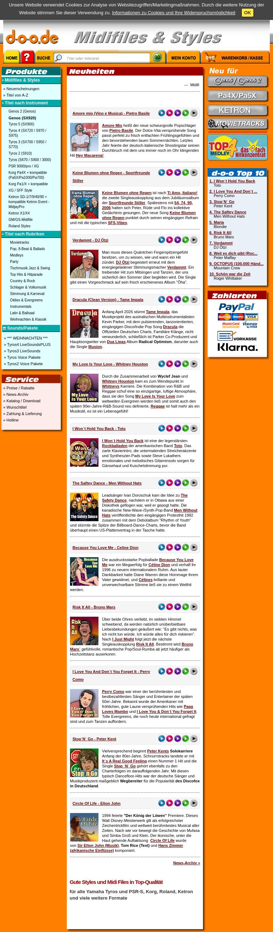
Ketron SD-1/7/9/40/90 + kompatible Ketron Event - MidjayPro (29, 202)
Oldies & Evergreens (26, 300)
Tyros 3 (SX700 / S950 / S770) (27, 144)
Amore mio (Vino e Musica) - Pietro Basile (111, 113)
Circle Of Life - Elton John (97, 803)
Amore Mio (112, 125)
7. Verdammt (220, 243)
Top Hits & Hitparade (26, 274)
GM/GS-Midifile (21, 220)
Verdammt (176, 267)
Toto (178, 446)
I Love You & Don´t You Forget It (166, 711)
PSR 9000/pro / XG (24, 166)
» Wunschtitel (14, 407)
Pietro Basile (121, 130)
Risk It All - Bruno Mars (94, 607)
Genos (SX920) (22, 118)
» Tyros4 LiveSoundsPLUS (26, 344)
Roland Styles (20, 226)
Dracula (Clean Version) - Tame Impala (108, 299)
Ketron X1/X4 (19, 213)
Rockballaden (115, 446)
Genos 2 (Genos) (22, 111)
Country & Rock (22, 281)
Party (14, 262)
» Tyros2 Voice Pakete (23, 364)
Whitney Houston (118, 381)
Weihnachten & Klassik (28, 319)
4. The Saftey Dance (227, 212)
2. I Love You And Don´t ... (233, 191)
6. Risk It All (220, 233)
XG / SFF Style (20, 190)
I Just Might (123, 639)
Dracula (170, 327)
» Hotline (10, 420)
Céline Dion (159, 565)
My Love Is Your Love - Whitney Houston (110, 364)
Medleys (16, 255)
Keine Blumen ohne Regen (126, 193)
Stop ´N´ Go (125, 766)
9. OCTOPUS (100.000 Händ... (236, 264)
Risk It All (145, 644)
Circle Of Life (162, 840)
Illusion (95, 347)
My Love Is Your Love (155, 396)
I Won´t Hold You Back (123, 441)
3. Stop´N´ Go (221, 202)
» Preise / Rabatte (18, 388)
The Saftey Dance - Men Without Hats (107, 483)
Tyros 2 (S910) (20, 153)
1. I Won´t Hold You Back (232, 181)
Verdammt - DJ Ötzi (90, 240)
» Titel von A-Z (15, 95)
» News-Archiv (15, 394)
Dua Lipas (116, 342)
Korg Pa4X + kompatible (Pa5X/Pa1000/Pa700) (28, 175)
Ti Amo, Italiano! (182, 193)
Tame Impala (158, 312)
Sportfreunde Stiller (127, 203)
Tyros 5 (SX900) (21, 124)
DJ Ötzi (122, 262)
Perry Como (113, 691)
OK (247, 12)
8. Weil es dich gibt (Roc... (233, 253)
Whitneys (110, 386)
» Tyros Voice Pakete (22, 357)
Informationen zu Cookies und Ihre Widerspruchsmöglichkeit (173, 12)
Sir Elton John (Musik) (98, 845)
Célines (145, 580)
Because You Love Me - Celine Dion (105, 547)
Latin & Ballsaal (22, 313)
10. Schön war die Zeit (230, 274)
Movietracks (19, 242)
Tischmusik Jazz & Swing (30, 268)
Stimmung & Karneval (27, 294)
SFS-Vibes (117, 223)
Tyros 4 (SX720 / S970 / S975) (27, 133)
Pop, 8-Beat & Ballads (27, 249)
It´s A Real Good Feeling (124, 761)
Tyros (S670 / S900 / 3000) (30, 160)
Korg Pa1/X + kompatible (28, 184)
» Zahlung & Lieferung (22, 413)
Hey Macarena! (90, 155)
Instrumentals (20, 307)
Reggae (158, 406)
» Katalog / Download (21, 401)
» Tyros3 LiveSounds (22, 351)
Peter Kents (158, 751)
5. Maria (216, 222)
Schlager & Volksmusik (28, 287)
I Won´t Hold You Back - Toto (99, 428)
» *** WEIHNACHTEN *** (25, 338)
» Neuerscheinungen (20, 89)
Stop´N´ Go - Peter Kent (94, 739)
